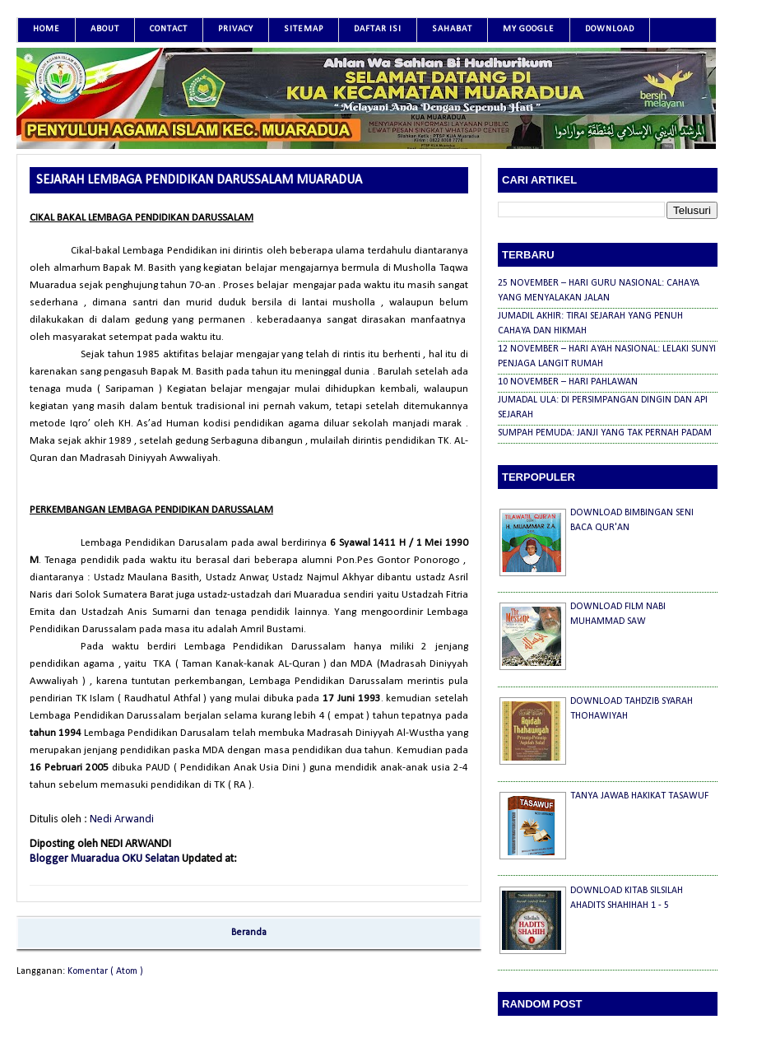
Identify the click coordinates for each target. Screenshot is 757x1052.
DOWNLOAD (609, 29)
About (105, 29)
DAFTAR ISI (378, 29)
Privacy (235, 29)
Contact (169, 29)
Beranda (249, 933)
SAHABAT (452, 29)
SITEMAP (303, 29)
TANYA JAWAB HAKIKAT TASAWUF (639, 796)
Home (46, 29)
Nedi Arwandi (122, 819)
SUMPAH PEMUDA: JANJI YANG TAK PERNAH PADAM (605, 433)
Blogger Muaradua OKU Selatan (106, 859)
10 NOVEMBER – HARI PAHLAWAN (568, 382)
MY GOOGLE (529, 29)
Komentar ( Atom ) (105, 971)
